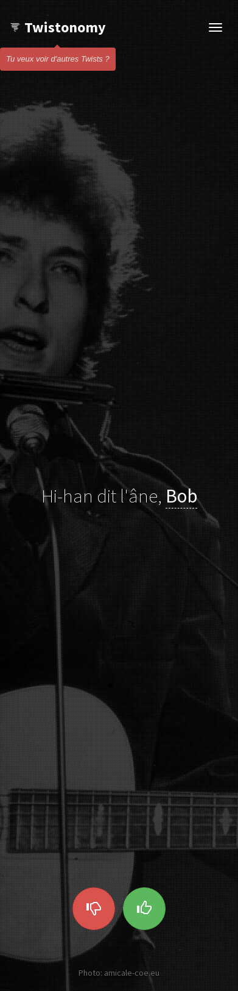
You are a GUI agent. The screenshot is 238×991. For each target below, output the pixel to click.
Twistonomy (57, 27)
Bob (181, 495)
